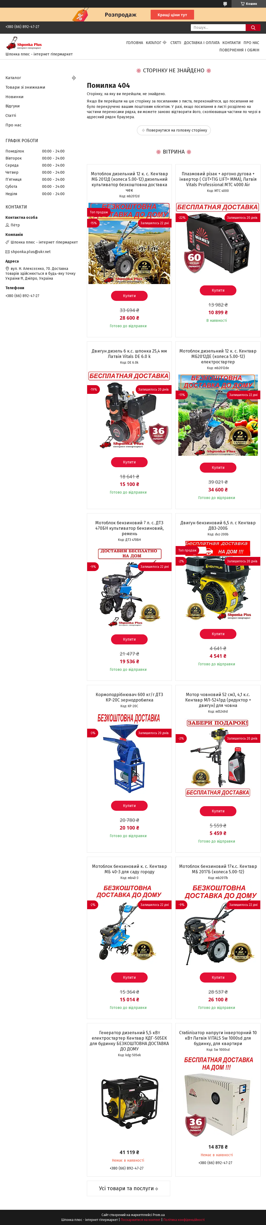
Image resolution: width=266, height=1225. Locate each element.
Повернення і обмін (239, 50)
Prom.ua (159, 1215)
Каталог (153, 42)
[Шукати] (253, 27)
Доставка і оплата (202, 42)
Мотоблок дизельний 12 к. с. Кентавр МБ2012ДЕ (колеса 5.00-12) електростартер (217, 356)
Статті (175, 42)
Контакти (231, 42)
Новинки (14, 96)
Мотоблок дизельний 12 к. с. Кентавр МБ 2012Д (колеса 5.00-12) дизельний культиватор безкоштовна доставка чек (129, 182)
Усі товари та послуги (126, 1188)
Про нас (251, 42)
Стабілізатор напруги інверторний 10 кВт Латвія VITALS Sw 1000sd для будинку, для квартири (218, 1038)
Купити (129, 296)
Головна (134, 42)
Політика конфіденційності (184, 1220)
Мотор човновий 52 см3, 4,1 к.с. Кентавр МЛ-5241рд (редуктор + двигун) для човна (218, 700)
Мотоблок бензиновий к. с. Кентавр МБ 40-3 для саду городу (129, 869)
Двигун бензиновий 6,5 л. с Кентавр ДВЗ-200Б (218, 525)
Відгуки (12, 106)
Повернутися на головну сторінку (176, 130)
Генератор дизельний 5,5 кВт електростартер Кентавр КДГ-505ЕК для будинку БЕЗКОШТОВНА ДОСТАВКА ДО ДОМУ (129, 1041)
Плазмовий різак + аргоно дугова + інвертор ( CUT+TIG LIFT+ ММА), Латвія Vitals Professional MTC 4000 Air (218, 179)
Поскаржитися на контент (140, 1220)
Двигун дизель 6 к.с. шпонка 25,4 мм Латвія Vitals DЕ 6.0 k (129, 353)
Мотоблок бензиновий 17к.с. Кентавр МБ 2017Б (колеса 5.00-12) (218, 869)
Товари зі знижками (25, 87)
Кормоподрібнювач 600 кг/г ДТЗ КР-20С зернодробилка (129, 697)
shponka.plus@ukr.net (30, 252)
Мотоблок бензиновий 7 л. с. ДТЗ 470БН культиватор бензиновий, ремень (129, 528)
